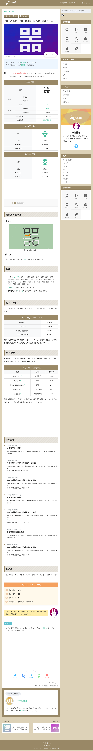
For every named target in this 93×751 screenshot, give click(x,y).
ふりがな (76, 39)
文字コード (66, 173)
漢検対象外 (25, 16)
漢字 (56, 683)
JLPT (76, 49)
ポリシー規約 (46, 746)
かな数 (67, 39)
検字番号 (65, 176)
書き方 (66, 164)
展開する (20, 203)
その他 (65, 64)
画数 (76, 30)
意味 (64, 170)
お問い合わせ (86, 3)
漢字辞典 (72, 3)
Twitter (22, 711)
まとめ (65, 182)
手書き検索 (63, 3)
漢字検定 (67, 49)
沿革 (78, 3)
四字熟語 (66, 71)
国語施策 (65, 179)
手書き (67, 30)
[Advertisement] (31, 187)
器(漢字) (23, 62)
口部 (16, 16)
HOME (47, 744)
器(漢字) (23, 65)
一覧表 (65, 68)
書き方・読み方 (67, 160)
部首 (86, 30)
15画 (8, 16)
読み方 (66, 167)
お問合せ (45, 629)
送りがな (86, 39)
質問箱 (65, 79)
